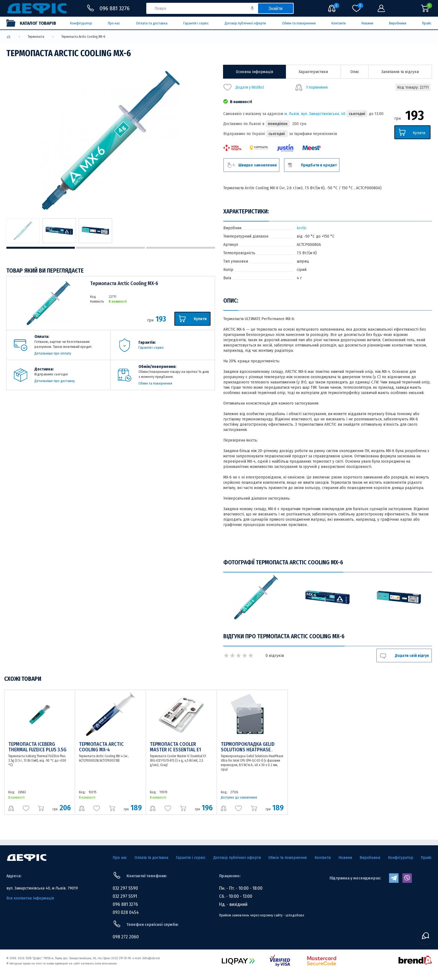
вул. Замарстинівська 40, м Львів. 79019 (42, 888)
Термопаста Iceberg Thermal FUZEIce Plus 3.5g (37, 747)
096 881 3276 (125, 904)
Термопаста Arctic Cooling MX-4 (101, 747)
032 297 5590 (125, 888)
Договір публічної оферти (245, 23)
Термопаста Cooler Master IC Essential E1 (175, 747)
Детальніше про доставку (54, 381)
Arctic (301, 227)
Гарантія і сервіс (196, 23)
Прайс (427, 23)
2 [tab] (110, 248)
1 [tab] (40, 248)
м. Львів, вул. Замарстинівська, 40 (314, 113)
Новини (367, 23)
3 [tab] (180, 248)
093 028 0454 (126, 912)
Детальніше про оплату (52, 353)
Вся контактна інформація (30, 898)
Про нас (114, 23)
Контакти (338, 23)
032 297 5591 (125, 896)
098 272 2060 (126, 936)
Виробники (397, 23)
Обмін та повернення (299, 23)
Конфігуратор (81, 23)
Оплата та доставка (151, 23)
